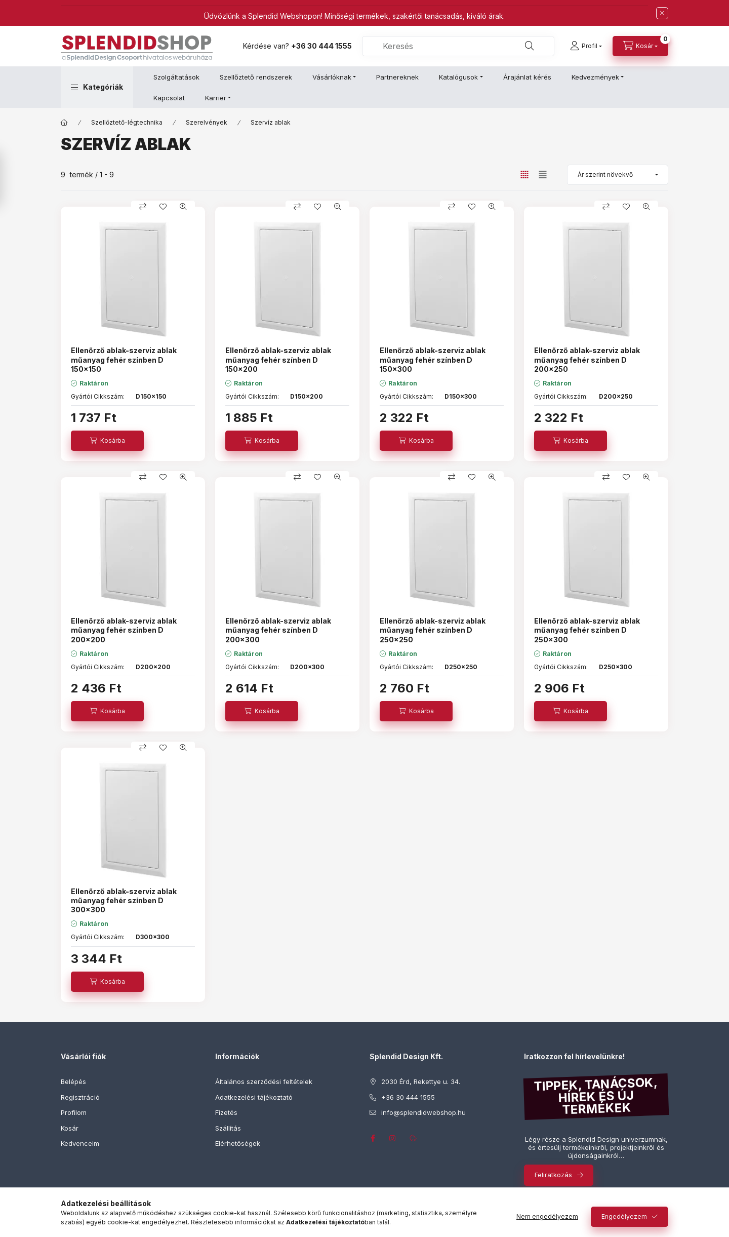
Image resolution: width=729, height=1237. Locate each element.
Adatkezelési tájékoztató (254, 1097)
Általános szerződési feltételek (263, 1081)
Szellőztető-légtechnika (127, 122)
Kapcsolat (169, 98)
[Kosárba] (107, 441)
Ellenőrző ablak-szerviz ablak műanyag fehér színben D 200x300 (278, 629)
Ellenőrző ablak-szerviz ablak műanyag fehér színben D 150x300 (432, 359)
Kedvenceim (80, 1143)
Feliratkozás (553, 1175)
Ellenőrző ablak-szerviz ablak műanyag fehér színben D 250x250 (432, 629)
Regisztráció (80, 1097)
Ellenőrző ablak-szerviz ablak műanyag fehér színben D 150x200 (278, 359)
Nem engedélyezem (547, 1216)
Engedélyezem (624, 1216)
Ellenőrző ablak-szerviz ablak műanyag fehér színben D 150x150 (124, 359)
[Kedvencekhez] (163, 207)
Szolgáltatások (176, 77)
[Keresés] (529, 46)
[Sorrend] (617, 175)
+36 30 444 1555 (321, 46)
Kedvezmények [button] (595, 77)
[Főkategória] (64, 122)
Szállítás (228, 1128)
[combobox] (458, 46)
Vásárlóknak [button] (331, 77)
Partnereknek (397, 77)
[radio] (543, 174)
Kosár (69, 1128)
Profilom (74, 1112)
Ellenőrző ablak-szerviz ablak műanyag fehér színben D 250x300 (587, 629)
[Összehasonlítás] (143, 207)
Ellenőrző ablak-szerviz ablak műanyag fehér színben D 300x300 (124, 900)
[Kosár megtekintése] (640, 46)
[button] (97, 87)
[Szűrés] (10, 179)
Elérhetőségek (237, 1143)
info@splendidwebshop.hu (423, 1112)
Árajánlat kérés (527, 77)
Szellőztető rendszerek (256, 77)
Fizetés (226, 1112)
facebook (372, 1138)
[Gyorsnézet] (183, 207)
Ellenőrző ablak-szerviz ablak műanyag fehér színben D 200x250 (587, 359)
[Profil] (586, 46)
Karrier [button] (215, 98)
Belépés (73, 1081)
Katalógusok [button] (458, 77)
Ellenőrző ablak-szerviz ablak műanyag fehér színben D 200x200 (124, 629)
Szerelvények (206, 122)
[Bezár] (662, 13)
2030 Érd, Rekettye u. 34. (420, 1081)
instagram (393, 1138)
